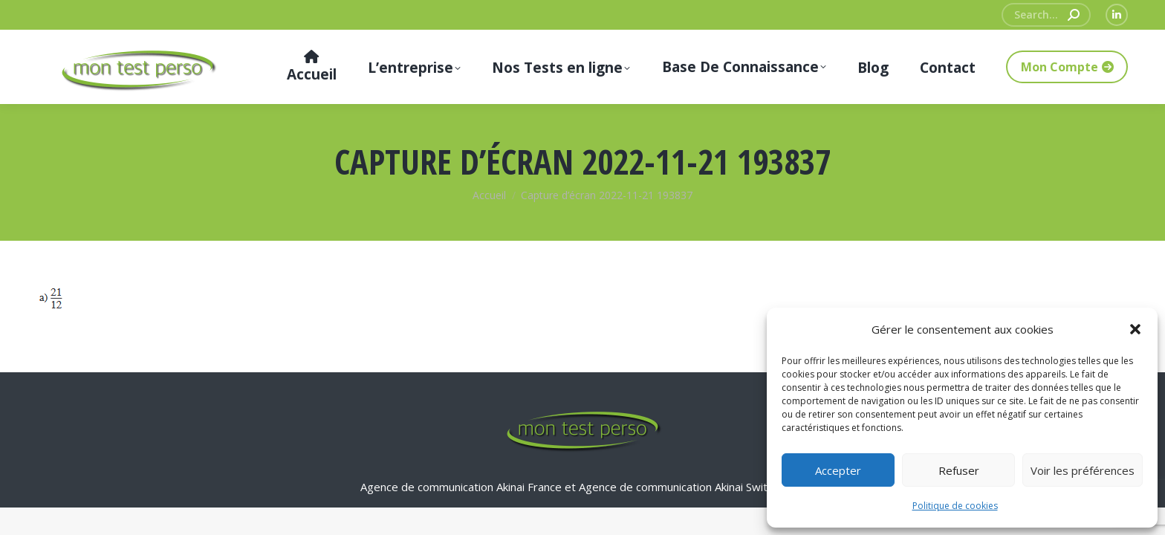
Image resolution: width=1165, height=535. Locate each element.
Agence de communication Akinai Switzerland (692, 486)
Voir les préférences (1083, 470)
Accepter (838, 470)
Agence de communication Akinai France (462, 486)
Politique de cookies (955, 505)
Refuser (958, 470)
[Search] (1046, 15)
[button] (1135, 329)
